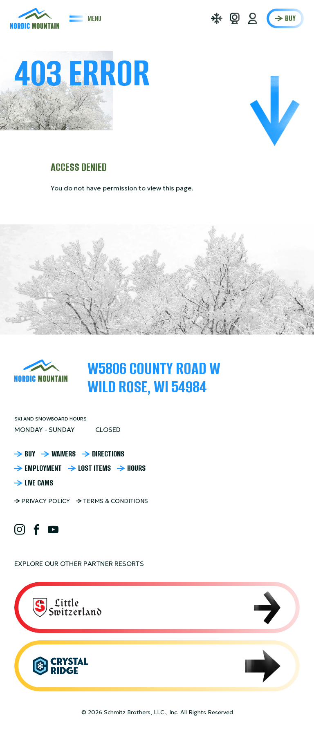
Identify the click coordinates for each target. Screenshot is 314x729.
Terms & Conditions (115, 501)
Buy (290, 18)
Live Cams (39, 483)
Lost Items (94, 468)
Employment (43, 468)
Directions (108, 453)
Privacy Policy (45, 501)
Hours (136, 468)
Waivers (64, 453)
